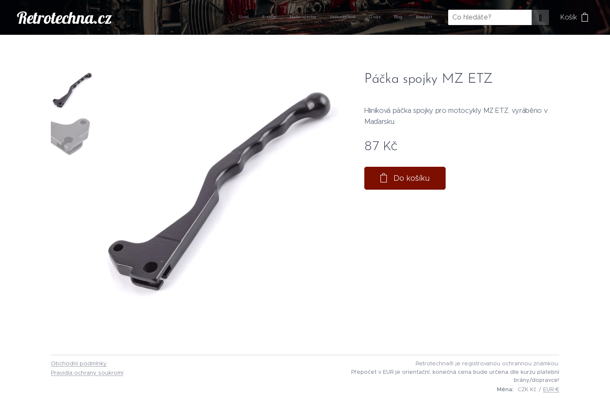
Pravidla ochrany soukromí (87, 372)
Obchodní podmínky (79, 363)
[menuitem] (353, 17)
